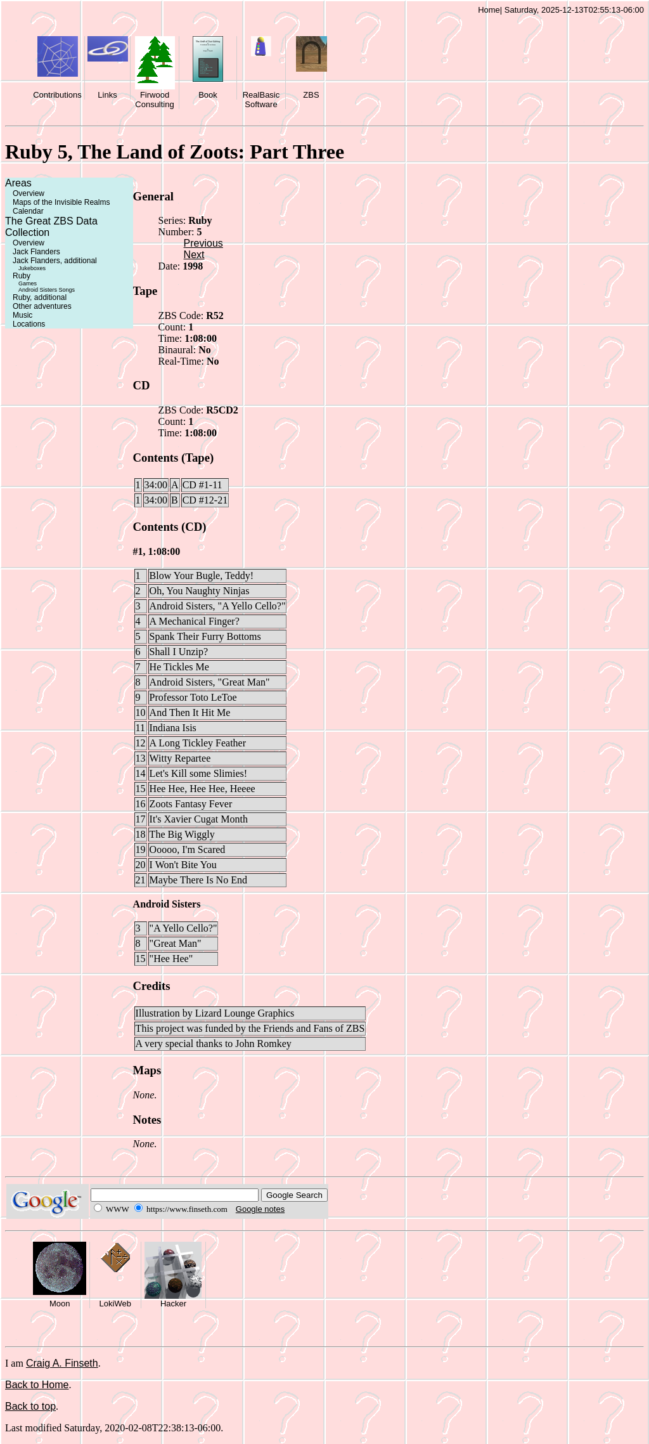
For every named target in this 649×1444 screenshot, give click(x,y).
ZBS (311, 95)
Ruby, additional (40, 297)
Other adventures (42, 306)
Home (489, 10)
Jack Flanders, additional (55, 260)
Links (107, 95)
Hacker (173, 1303)
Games (27, 283)
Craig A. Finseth (62, 1363)
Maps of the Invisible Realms (61, 202)
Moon (59, 1303)
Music (22, 315)
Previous (203, 243)
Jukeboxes (32, 268)
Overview (28, 193)
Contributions (57, 95)
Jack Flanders (36, 251)
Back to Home (36, 1384)
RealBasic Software (261, 99)
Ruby (21, 275)
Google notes (260, 1209)
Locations (29, 324)
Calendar (28, 211)
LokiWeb (115, 1303)
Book (207, 95)
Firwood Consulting (154, 99)
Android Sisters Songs (46, 290)
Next (194, 254)
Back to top (30, 1406)
